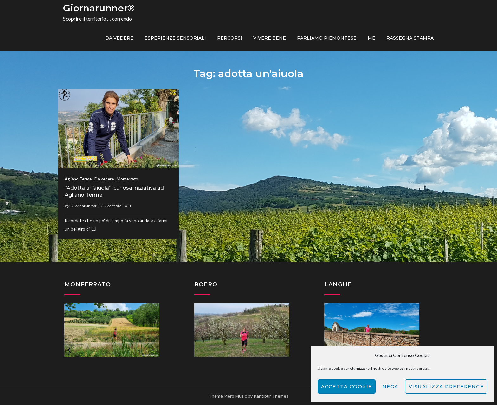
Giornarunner (84, 205)
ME (371, 38)
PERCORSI (229, 38)
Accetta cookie (346, 386)
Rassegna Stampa (410, 38)
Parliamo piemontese (327, 38)
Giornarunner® (99, 8)
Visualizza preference (446, 386)
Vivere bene (269, 38)
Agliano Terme (78, 178)
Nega (390, 386)
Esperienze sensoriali (175, 38)
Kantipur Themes (271, 396)
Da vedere (119, 38)
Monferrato (127, 178)
